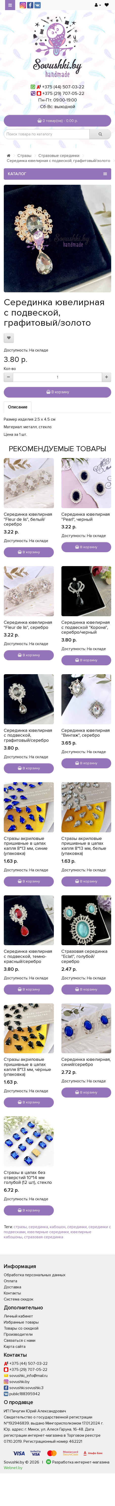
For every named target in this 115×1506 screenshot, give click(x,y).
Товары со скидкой (21, 1328)
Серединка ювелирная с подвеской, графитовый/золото (58, 160)
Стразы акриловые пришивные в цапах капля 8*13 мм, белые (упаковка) (83, 846)
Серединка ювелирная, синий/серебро (86, 1062)
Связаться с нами (19, 1340)
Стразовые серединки (58, 155)
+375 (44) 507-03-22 (63, 87)
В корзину (57, 392)
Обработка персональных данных (34, 1274)
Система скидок (18, 1299)
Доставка (12, 1287)
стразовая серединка (43, 1237)
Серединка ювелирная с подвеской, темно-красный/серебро (28, 956)
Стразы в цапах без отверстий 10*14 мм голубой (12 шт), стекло (28, 1177)
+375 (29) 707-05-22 (63, 93)
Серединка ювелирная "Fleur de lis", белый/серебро (28, 519)
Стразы (24, 155)
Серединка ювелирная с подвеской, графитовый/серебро (28, 735)
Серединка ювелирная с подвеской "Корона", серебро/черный (85, 627)
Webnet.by (13, 1467)
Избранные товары (21, 1322)
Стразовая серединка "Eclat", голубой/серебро (84, 956)
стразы (20, 1226)
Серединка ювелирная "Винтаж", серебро (85, 733)
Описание (17, 407)
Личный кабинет (18, 1316)
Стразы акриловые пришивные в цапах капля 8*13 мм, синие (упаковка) (26, 846)
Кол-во (10, 368)
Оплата (10, 1281)
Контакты (12, 1293)
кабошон (57, 1226)
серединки (77, 1226)
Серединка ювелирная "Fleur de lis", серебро (28, 625)
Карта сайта (15, 1346)
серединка (38, 1226)
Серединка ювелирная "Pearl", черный (85, 516)
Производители (18, 1334)
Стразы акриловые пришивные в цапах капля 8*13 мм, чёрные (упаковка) (27, 1067)
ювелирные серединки (48, 1231)
